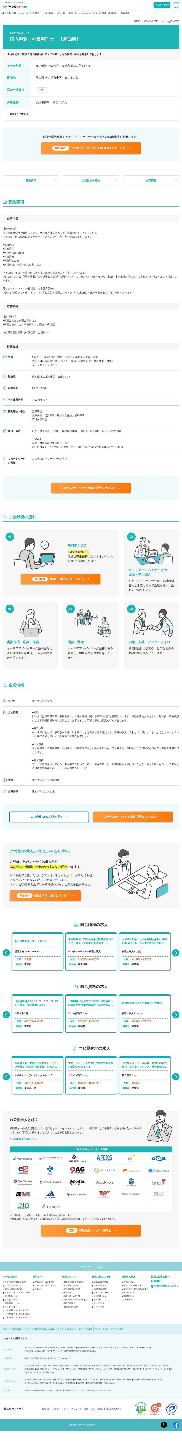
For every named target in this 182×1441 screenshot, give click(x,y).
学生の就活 (29, 1357)
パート (132, 1357)
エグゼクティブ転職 (96, 1389)
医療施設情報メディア (122, 1379)
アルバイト (124, 1357)
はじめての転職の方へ (14, 1295)
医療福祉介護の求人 (89, 1361)
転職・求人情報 (83, 1357)
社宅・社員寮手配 (87, 1400)
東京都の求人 (128, 1306)
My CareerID (107, 1379)
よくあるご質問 (11, 1310)
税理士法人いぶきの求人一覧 (82, 13)
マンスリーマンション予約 (162, 1379)
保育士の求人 (59, 1393)
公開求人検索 (128, 1286)
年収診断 (97, 1310)
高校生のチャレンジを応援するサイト (72, 1375)
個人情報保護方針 (114, 1419)
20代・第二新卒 (58, 1389)
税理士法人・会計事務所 (44, 1292)
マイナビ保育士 (118, 1339)
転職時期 (67, 1302)
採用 (86, 1419)
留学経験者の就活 (41, 1357)
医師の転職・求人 (46, 1393)
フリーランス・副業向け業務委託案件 (66, 1361)
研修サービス (29, 1400)
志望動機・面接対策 (72, 1306)
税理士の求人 (128, 1292)
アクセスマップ (11, 1317)
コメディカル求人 (31, 1393)
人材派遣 (28, 1389)
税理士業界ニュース (102, 1302)
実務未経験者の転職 (72, 1299)
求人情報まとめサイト (33, 1375)
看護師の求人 (158, 1389)
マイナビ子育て (58, 1379)
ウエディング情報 (161, 1375)
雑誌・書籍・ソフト (146, 1375)
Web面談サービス (12, 1313)
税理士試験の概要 (101, 1292)
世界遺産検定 (29, 1379)
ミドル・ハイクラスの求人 (108, 1357)
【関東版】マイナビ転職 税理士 (17, 1320)
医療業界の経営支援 (94, 1393)
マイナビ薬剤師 (101, 1339)
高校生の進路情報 (31, 1368)
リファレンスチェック (104, 1400)
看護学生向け (54, 1357)
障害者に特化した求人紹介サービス (37, 1361)
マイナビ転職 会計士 (67, 1339)
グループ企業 (97, 1419)
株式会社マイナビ (14, 1419)
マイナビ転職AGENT (12, 1339)
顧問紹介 (136, 1389)
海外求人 (94, 1357)
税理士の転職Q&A (71, 1317)
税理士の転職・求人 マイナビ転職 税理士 (23, 13)
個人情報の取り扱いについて (165, 1297)
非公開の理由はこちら (24, 1144)
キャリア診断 (99, 1313)
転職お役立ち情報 (101, 1286)
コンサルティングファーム (45, 1295)
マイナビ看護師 (85, 1339)
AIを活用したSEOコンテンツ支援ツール (39, 1382)
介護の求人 (81, 1393)
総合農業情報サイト (43, 1379)
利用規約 (155, 1291)
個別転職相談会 (100, 1306)
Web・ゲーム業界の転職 (42, 1389)
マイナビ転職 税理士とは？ (16, 1292)
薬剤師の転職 (146, 1389)
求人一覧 (61, 13)
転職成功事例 (69, 1313)
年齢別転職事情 (100, 1299)
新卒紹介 (69, 1389)
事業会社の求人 (129, 1302)
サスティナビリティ (72, 1419)
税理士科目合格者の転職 (74, 1292)
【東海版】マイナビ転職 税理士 (17, 1327)
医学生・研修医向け (68, 1357)
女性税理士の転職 (71, 1295)
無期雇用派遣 (71, 1393)
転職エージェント (80, 1389)
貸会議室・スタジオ (72, 1400)
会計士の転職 (110, 1389)
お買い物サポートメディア (141, 1379)
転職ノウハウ (69, 1286)
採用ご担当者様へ (160, 1286)
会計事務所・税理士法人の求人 (135, 1299)
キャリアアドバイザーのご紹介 (17, 1302)
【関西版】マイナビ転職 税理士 (17, 1324)
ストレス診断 (99, 1317)
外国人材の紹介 (109, 1393)
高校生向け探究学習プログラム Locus (53, 1368)
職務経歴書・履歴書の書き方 (75, 1310)
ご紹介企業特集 (100, 1295)
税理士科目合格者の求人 (133, 1295)
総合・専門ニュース (50, 1375)
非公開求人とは (11, 1306)
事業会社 (38, 1299)
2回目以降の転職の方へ (14, 1299)
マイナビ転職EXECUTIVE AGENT (40, 1339)
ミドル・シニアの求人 (145, 1357)
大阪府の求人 (128, 1310)
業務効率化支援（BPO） (45, 1400)
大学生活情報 (116, 1375)
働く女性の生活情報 (130, 1375)
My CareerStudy (95, 1379)
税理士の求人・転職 (124, 1389)
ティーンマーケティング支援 (98, 1375)
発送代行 (59, 1400)
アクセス (57, 1419)
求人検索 (49, 13)
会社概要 (46, 1419)
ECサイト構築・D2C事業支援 (76, 1379)
